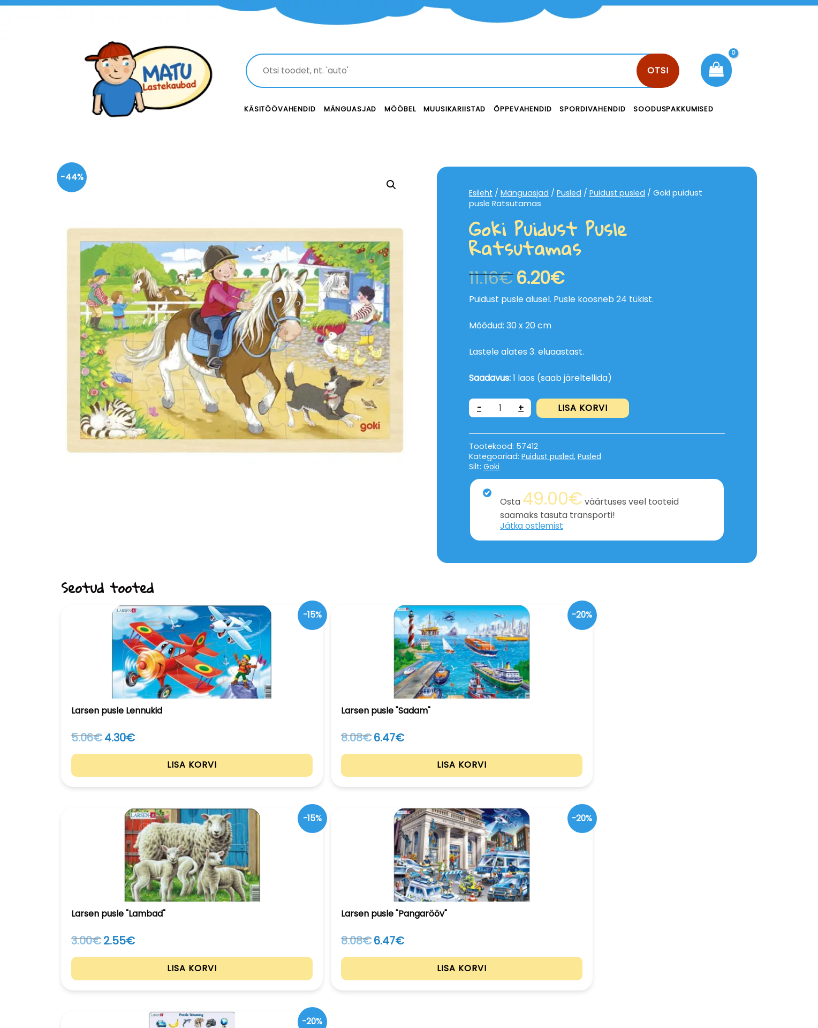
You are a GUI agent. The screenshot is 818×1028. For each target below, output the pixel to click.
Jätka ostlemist (532, 526)
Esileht (481, 192)
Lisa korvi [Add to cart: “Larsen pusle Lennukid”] (127, 780)
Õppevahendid (522, 109)
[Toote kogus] (500, 408)
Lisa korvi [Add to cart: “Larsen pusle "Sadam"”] (268, 780)
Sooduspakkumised (673, 109)
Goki (491, 466)
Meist (484, 954)
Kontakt (489, 930)
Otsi (658, 70)
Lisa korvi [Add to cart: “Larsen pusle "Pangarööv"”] (550, 780)
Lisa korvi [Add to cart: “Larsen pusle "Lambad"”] (409, 780)
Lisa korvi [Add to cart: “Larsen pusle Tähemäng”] (692, 780)
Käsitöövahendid (280, 109)
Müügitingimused (666, 954)
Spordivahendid (592, 109)
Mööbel (399, 109)
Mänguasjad (350, 109)
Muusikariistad (454, 109)
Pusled (571, 192)
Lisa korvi (584, 408)
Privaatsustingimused (675, 930)
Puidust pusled (620, 192)
